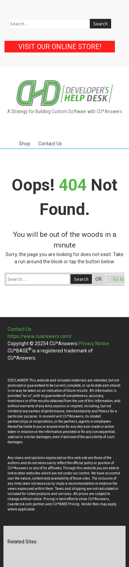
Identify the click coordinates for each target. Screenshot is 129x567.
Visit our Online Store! (59, 47)
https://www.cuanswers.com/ (40, 336)
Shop (24, 143)
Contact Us (50, 143)
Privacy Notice (93, 343)
